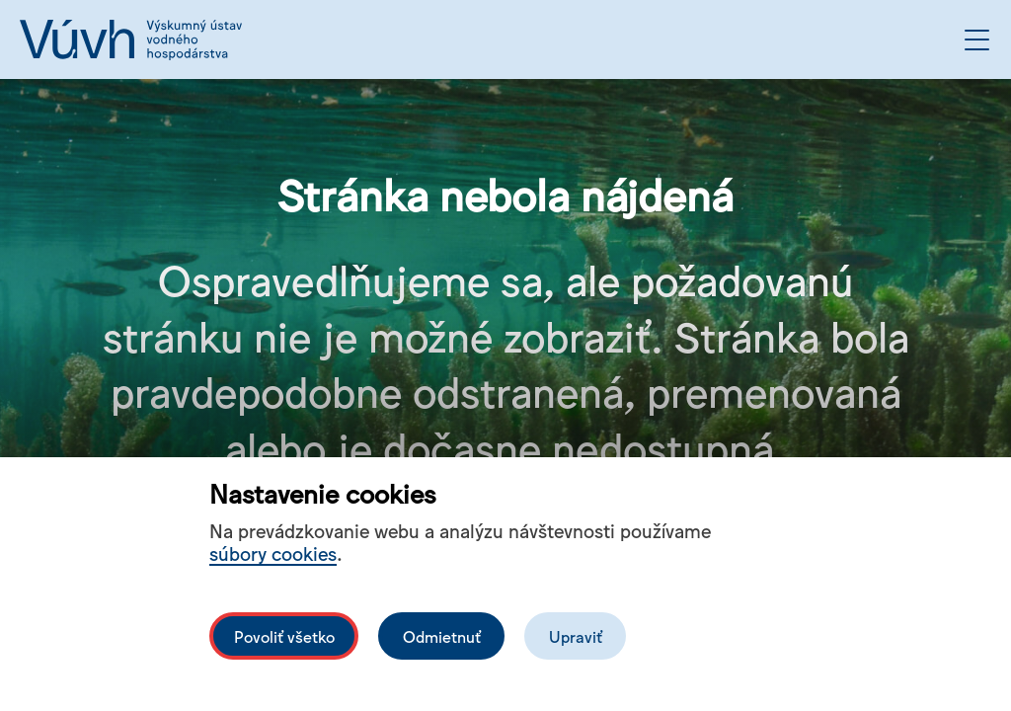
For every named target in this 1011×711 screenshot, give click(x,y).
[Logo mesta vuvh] (131, 39)
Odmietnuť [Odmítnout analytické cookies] (442, 636)
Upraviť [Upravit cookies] (575, 636)
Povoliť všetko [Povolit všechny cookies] (284, 636)
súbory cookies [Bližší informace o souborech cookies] (273, 552)
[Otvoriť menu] (977, 40)
